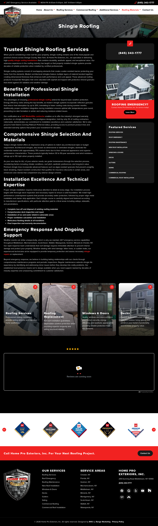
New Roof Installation (118, 147)
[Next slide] (154, 430)
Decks (111, 157)
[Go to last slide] (4, 430)
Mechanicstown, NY (88, 485)
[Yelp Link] (135, 490)
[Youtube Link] (142, 490)
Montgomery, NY (87, 496)
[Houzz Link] (149, 490)
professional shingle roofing (39, 99)
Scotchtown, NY (87, 500)
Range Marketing (103, 521)
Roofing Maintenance (118, 142)
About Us (48, 9)
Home (39, 9)
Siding (111, 168)
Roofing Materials (130, 9)
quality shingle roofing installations (22, 60)
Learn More (130, 112)
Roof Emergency (115, 137)
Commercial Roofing (86, 9)
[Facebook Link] (121, 490)
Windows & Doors (116, 152)
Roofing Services (65, 9)
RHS (91, 521)
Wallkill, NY (85, 503)
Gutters (112, 163)
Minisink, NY (85, 493)
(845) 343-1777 (144, 2)
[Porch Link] (128, 497)
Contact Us (147, 9)
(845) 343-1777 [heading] (130, 53)
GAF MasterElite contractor (33, 116)
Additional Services (109, 9)
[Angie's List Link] (121, 497)
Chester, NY (85, 474)
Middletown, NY (87, 489)
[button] (21, 309)
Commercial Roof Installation (121, 178)
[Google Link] (128, 490)
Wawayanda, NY (87, 507)
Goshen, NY (85, 482)
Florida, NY (85, 478)
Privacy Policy (118, 521)
